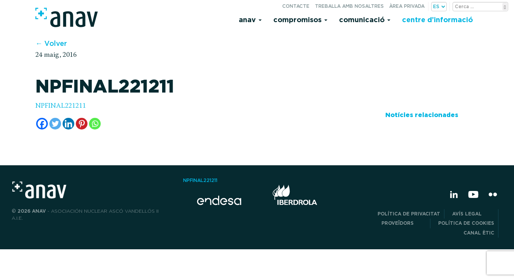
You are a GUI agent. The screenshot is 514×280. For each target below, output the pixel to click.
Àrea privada (407, 6)
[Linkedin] (68, 124)
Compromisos (300, 20)
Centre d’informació (437, 20)
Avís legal (473, 213)
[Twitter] (55, 124)
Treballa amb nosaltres (349, 6)
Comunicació (364, 20)
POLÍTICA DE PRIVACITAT (409, 213)
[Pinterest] (81, 124)
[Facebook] (42, 124)
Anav (250, 20)
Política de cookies (466, 223)
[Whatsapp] (95, 124)
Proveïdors (403, 223)
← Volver (51, 43)
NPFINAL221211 (60, 106)
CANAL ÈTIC (478, 232)
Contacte (295, 6)
